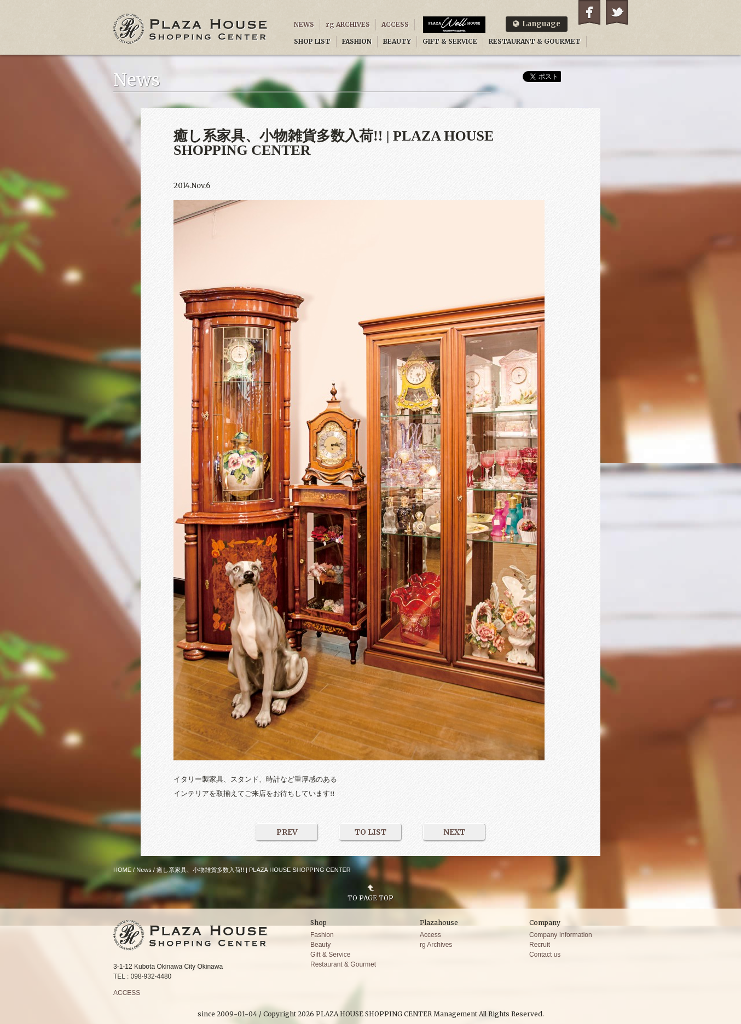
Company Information (560, 935)
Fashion (322, 935)
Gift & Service (330, 954)
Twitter (617, 12)
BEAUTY (397, 41)
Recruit (539, 945)
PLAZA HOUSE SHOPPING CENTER (190, 28)
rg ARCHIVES (348, 24)
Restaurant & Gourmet (343, 964)
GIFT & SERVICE (449, 41)
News (144, 869)
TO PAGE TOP (370, 897)
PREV (287, 832)
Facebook (589, 12)
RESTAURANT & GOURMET (535, 41)
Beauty (320, 945)
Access (430, 935)
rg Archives (436, 945)
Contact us (544, 954)
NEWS (304, 24)
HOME (122, 869)
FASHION (357, 41)
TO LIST (370, 832)
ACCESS (395, 24)
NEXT (454, 832)
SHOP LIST (312, 41)
